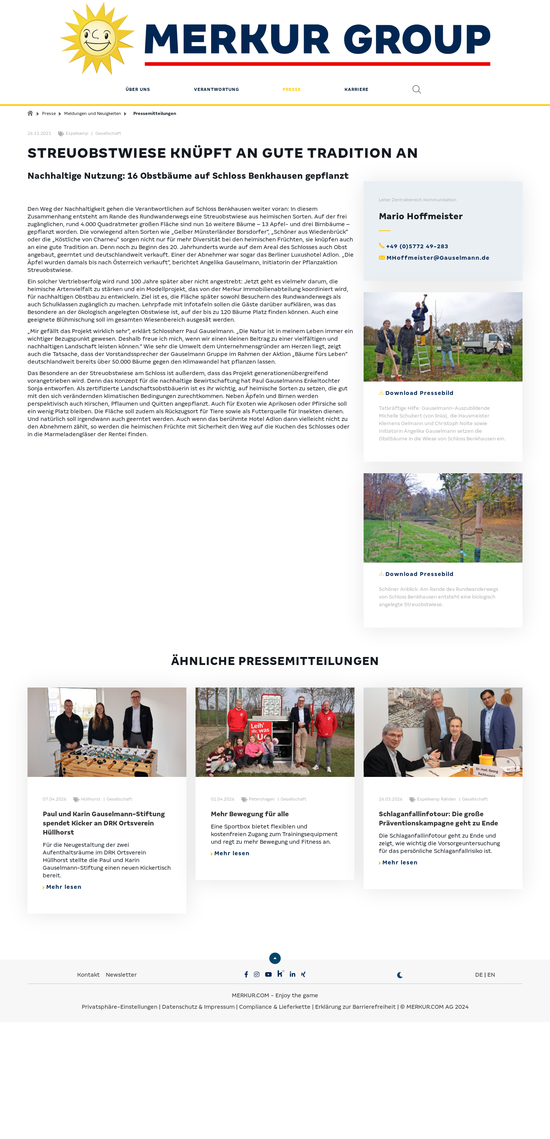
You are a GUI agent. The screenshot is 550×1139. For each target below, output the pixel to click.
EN (491, 1092)
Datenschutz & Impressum (199, 1124)
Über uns (138, 51)
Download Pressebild (419, 510)
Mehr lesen (62, 1004)
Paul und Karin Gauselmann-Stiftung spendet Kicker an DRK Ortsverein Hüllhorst (104, 940)
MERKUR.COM (250, 1112)
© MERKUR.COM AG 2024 (434, 1124)
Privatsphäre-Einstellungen (119, 1124)
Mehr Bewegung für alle (250, 931)
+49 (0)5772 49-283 (417, 363)
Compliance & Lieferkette (275, 1124)
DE (479, 1092)
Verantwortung (216, 51)
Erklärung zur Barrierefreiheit (355, 1124)
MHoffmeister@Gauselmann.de (438, 375)
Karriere (357, 51)
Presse (292, 51)
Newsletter (121, 1092)
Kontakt (89, 1092)
